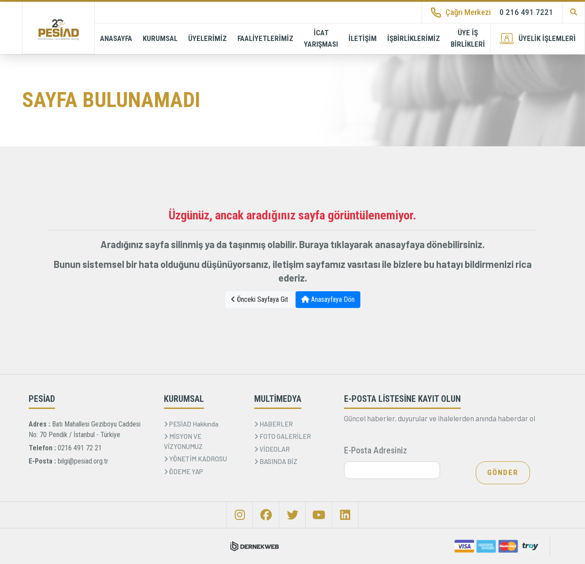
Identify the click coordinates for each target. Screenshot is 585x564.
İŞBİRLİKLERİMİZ (413, 38)
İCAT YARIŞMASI (321, 38)
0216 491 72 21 (80, 448)
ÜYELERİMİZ (207, 38)
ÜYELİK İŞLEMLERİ (538, 38)
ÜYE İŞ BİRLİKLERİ (468, 38)
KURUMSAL (160, 38)
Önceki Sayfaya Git (259, 299)
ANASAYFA (116, 38)
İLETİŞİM (362, 38)
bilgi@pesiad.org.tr (83, 461)
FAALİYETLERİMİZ (265, 38)
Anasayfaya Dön (328, 299)
